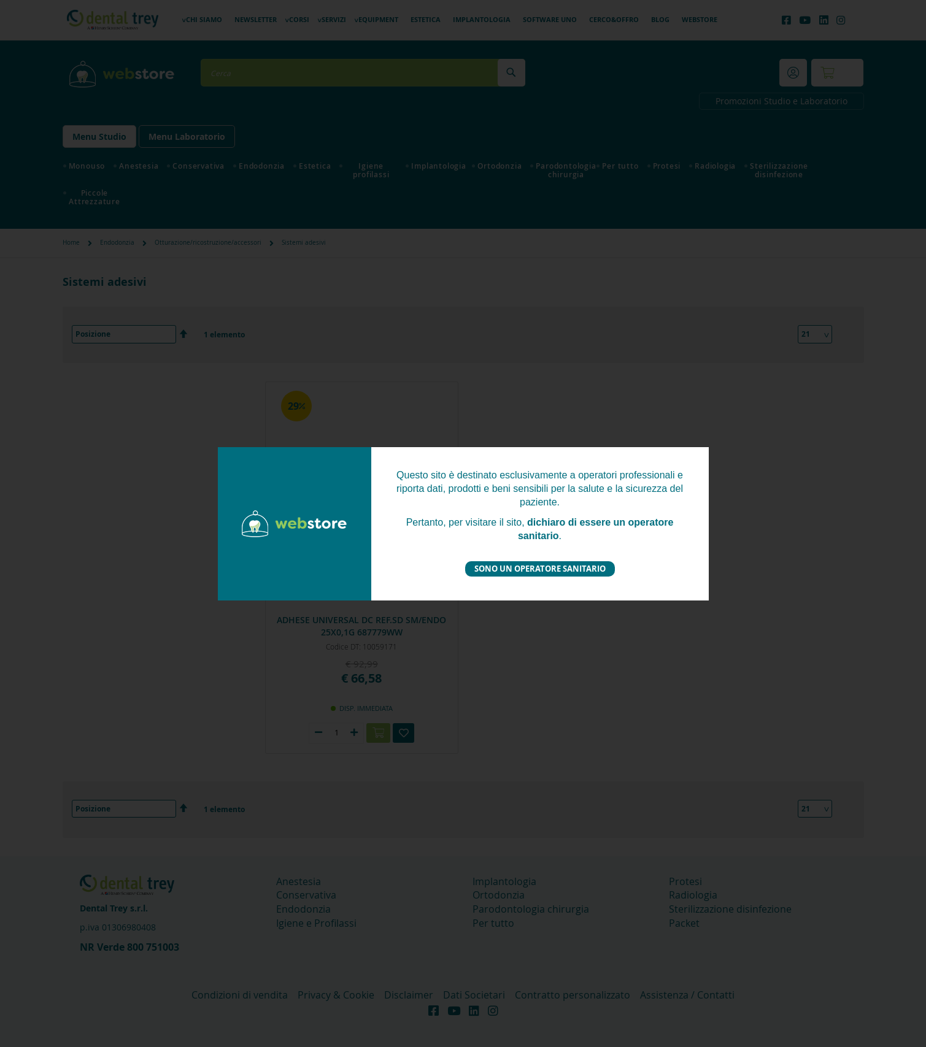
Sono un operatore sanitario (540, 568)
